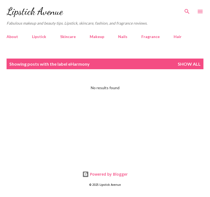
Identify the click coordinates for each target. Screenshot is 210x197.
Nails (122, 36)
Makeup (97, 36)
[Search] (187, 10)
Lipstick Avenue (35, 11)
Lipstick (39, 36)
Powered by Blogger (105, 174)
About (12, 36)
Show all (189, 63)
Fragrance (150, 36)
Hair (178, 36)
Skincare (68, 36)
